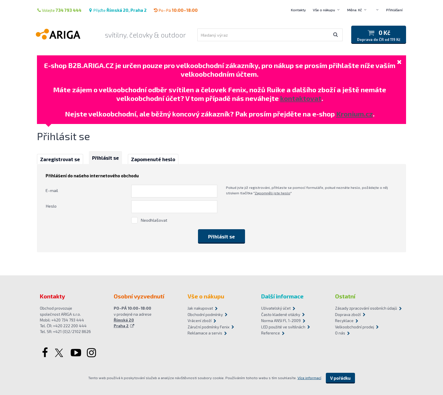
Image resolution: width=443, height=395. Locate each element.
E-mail (52, 190)
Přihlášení (394, 9)
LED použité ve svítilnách (283, 327)
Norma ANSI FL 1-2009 (281, 320)
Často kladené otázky (280, 314)
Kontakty (298, 9)
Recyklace (344, 320)
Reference (270, 333)
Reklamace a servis (205, 333)
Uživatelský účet (276, 308)
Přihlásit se (105, 158)
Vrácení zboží (200, 320)
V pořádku (340, 378)
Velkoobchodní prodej (354, 327)
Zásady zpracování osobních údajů (366, 308)
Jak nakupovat (200, 308)
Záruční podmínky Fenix (208, 327)
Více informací (309, 377)
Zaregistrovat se (60, 159)
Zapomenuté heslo (153, 159)
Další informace (282, 296)
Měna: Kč (354, 9)
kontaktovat (300, 98)
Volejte (59, 10)
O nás (340, 333)
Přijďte (117, 10)
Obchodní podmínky (205, 314)
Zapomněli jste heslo (272, 193)
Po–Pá (176, 10)
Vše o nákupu (324, 9)
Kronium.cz (354, 114)
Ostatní (345, 296)
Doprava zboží (348, 314)
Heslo (51, 205)
